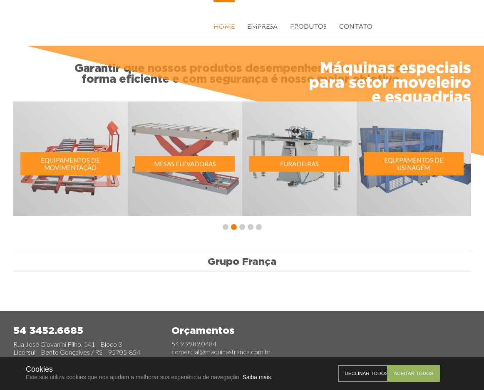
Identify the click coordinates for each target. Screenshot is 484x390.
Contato (355, 26)
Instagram (403, 25)
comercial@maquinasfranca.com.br (221, 352)
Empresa (262, 26)
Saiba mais (257, 377)
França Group (65, 28)
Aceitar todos (447, 373)
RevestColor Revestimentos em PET (358, 293)
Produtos (308, 26)
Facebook (391, 25)
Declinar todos (384, 373)
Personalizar (342, 373)
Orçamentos (247, 38)
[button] (225, 229)
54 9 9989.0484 (193, 344)
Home (224, 26)
